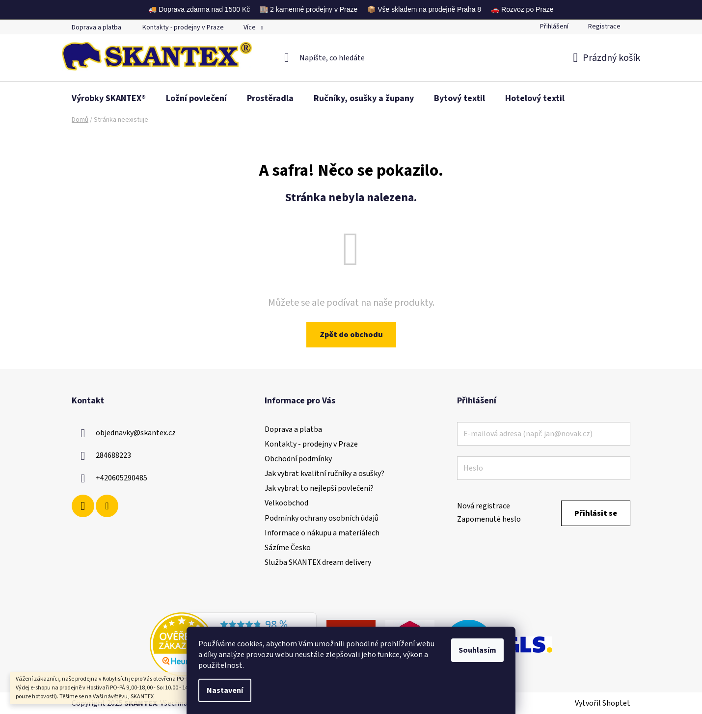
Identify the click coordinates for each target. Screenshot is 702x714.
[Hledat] (351, 58)
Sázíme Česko (288, 547)
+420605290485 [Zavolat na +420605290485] (121, 478)
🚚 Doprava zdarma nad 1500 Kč (199, 9)
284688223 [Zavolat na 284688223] (113, 455)
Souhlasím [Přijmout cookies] (477, 650)
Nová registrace (483, 506)
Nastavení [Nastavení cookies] (225, 690)
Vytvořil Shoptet (602, 703)
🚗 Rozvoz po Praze (522, 9)
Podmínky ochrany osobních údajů (321, 518)
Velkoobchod (286, 503)
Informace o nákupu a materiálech (322, 533)
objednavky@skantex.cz (136, 432)
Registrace (604, 26)
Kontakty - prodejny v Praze (183, 27)
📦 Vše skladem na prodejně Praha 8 (424, 9)
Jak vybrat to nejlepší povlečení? (319, 488)
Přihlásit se (595, 513)
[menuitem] (109, 98)
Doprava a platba (96, 27)
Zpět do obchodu (351, 334)
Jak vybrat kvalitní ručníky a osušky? (324, 473)
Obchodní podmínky (298, 458)
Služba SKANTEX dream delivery (318, 562)
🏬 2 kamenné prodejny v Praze (308, 9)
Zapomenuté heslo (489, 519)
